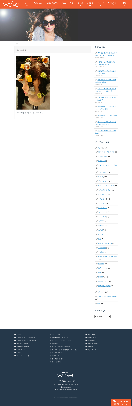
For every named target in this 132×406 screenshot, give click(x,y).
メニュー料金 (56, 335)
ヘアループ (55, 356)
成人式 (100, 230)
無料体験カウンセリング (60, 338)
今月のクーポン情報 (22, 347)
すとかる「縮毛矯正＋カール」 (62, 347)
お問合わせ (125, 4)
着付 (98, 303)
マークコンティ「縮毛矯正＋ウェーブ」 (65, 350)
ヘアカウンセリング (105, 190)
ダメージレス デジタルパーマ (61, 341)
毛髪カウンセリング (105, 243)
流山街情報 (102, 248)
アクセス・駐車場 (22, 344)
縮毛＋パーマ (102, 268)
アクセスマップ (113, 4)
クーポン (80, 4)
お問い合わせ (91, 338)
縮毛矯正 (101, 264)
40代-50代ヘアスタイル (106, 152)
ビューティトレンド (22, 356)
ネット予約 (100, 4)
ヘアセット (102, 212)
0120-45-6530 (121, 402)
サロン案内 (90, 4)
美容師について (103, 281)
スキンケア (102, 161)
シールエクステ (57, 353)
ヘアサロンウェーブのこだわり (26, 341)
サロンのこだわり (52, 4)
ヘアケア (101, 203)
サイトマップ (91, 350)
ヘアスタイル (37, 3)
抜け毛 (100, 234)
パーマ (100, 177)
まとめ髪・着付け (57, 359)
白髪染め (101, 252)
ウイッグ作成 (56, 362)
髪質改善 (55, 344)
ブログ (99, 148)
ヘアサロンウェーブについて (25, 338)
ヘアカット (102, 194)
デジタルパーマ (103, 172)
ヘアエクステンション (106, 185)
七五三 (100, 221)
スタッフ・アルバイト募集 (107, 165)
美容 (99, 272)
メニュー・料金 (67, 3)
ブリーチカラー (103, 181)
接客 (99, 239)
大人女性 (101, 225)
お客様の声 (91, 341)
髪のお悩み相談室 (104, 286)
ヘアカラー (102, 199)
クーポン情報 (102, 156)
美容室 (100, 277)
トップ (18, 335)
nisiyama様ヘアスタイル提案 (108, 115)
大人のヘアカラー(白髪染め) (107, 296)
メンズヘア (102, 217)
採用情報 (90, 347)
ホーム (27, 4)
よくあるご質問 (92, 344)
